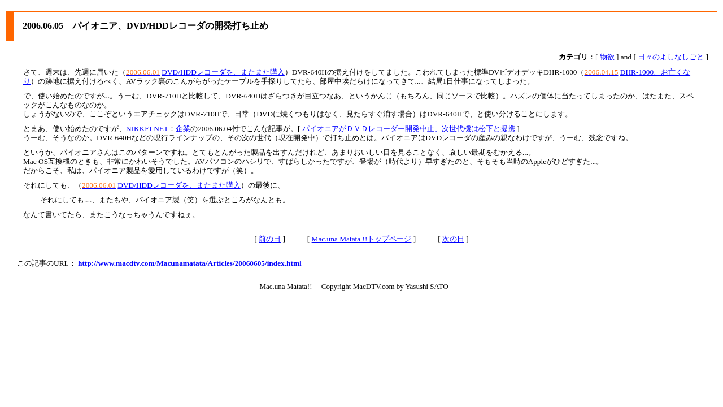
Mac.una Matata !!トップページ (362, 239)
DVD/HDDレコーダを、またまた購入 (223, 72)
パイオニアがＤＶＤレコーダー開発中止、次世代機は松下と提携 (408, 128)
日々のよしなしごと (671, 57)
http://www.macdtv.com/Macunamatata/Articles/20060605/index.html (190, 263)
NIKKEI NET (147, 128)
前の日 (270, 239)
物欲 (607, 57)
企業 (183, 128)
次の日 (453, 239)
